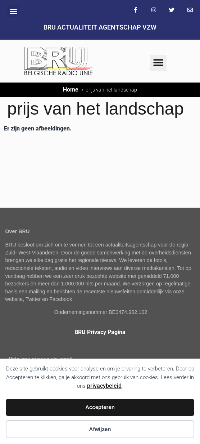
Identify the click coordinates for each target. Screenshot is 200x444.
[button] (13, 11)
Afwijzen (100, 429)
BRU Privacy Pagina (100, 332)
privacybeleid (104, 385)
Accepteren (100, 407)
